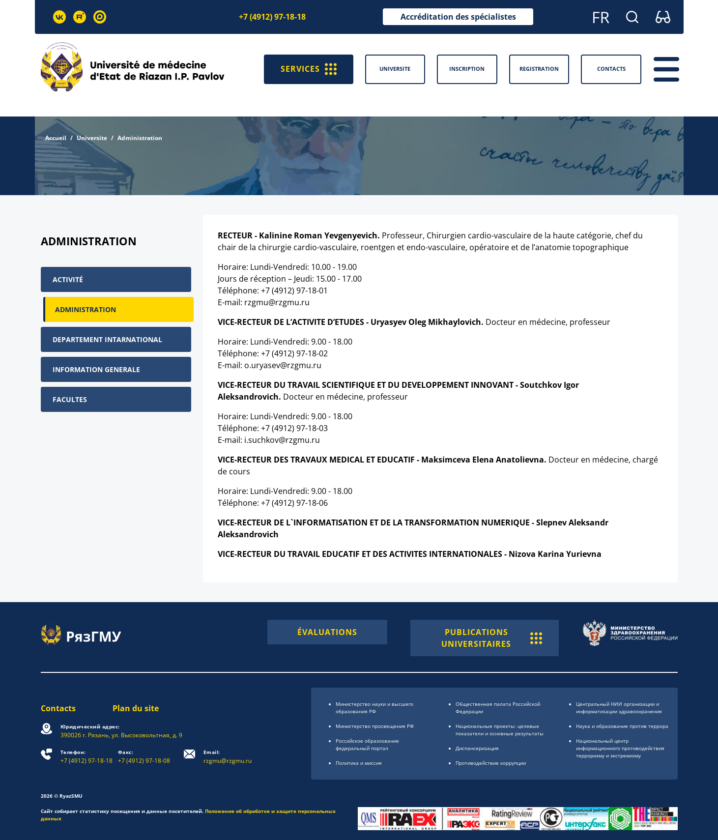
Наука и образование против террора (622, 726)
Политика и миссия (359, 762)
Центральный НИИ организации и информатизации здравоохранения (619, 707)
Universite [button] (394, 68)
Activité (68, 279)
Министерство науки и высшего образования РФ (374, 707)
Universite (92, 138)
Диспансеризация (477, 748)
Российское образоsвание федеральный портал (367, 744)
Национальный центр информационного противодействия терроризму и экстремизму (620, 748)
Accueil (55, 138)
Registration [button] (539, 68)
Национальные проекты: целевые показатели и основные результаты (500, 730)
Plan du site (136, 708)
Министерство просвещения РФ (375, 726)
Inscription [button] (467, 68)
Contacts (58, 708)
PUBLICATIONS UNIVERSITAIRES (491, 638)
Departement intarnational (107, 339)
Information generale (96, 369)
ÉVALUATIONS (327, 632)
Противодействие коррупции (491, 762)
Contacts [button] (611, 68)
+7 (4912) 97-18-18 (272, 16)
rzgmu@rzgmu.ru (227, 757)
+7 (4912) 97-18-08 (144, 757)
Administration (85, 309)
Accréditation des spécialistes (458, 16)
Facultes (70, 399)
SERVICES (309, 69)
